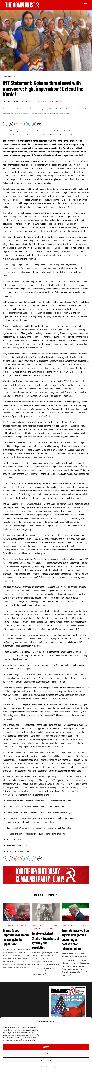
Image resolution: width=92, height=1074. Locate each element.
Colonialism (36, 925)
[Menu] (85, 4)
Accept (46, 1047)
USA (26, 925)
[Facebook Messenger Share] (28, 124)
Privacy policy (50, 1067)
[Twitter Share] (11, 124)
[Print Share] (39, 124)
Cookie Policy (40, 1067)
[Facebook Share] (5, 124)
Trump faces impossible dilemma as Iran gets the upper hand (16, 937)
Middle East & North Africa (49, 101)
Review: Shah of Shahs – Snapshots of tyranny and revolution (45, 940)
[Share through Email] (34, 124)
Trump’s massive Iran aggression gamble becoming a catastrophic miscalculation (75, 939)
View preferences (46, 1060)
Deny (46, 1053)
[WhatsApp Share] (22, 124)
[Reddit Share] (16, 124)
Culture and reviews (50, 925)
